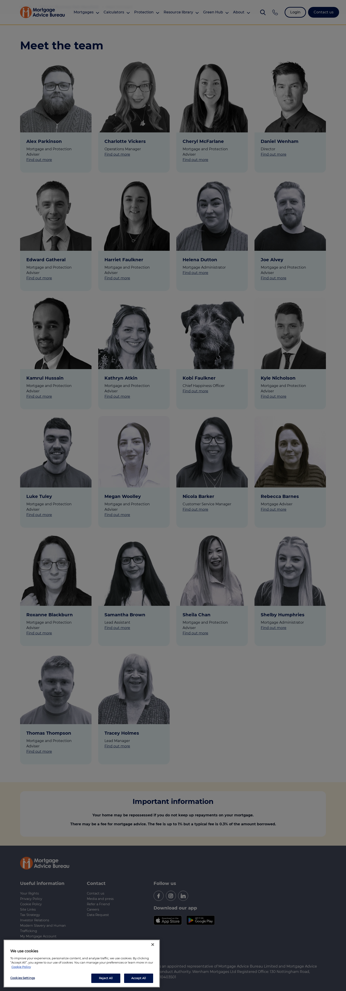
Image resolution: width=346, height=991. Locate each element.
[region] (82, 963)
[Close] (153, 944)
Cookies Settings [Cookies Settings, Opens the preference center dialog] (22, 978)
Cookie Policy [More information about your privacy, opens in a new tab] (21, 967)
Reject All (106, 978)
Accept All (138, 978)
